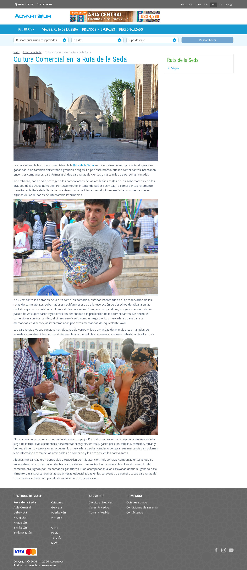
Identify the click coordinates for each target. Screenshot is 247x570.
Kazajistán (20, 517)
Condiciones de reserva (142, 507)
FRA (206, 4)
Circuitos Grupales (101, 502)
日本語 (229, 4)
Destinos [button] (26, 29)
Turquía (56, 537)
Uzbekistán (21, 512)
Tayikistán (20, 527)
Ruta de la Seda (32, 52)
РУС (191, 4)
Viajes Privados (99, 507)
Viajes (175, 68)
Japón (54, 542)
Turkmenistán (23, 532)
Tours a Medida (99, 512)
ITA (220, 4)
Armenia (56, 517)
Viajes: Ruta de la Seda (60, 29)
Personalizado (131, 29)
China (54, 527)
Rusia (54, 532)
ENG (183, 4)
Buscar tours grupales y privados (36, 40)
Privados (89, 29)
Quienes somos (24, 4)
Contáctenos (44, 4)
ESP (213, 4)
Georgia (56, 507)
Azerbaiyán (58, 512)
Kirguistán (20, 522)
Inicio (16, 52)
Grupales (108, 29)
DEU (199, 4)
